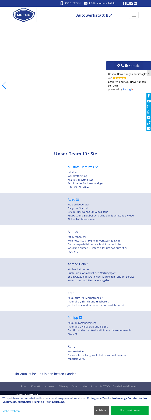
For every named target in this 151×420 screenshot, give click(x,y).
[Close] (149, 73)
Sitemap (64, 386)
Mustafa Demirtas (83, 167)
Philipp (75, 317)
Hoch (24, 386)
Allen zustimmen (130, 410)
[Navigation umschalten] (134, 15)
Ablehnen (101, 410)
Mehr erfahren (11, 411)
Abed (73, 199)
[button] (4, 85)
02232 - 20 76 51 (71, 3)
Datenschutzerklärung (84, 386)
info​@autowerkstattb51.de (99, 3)
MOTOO (105, 386)
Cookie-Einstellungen (125, 386)
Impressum (49, 386)
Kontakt (35, 386)
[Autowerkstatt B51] (26, 15)
